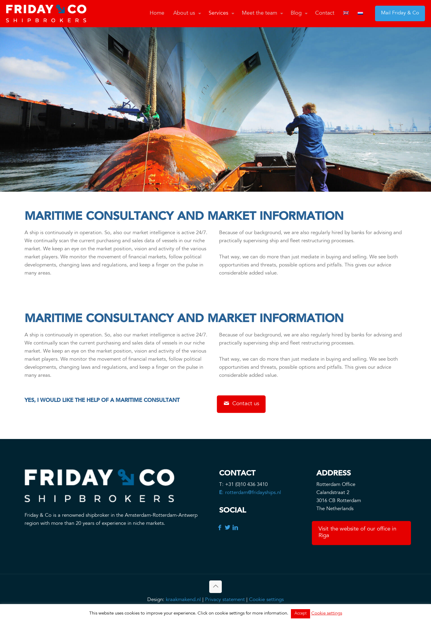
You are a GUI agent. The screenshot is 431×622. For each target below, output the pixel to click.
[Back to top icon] (215, 586)
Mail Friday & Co (400, 13)
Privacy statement (225, 600)
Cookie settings (266, 600)
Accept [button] (300, 614)
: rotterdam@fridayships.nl (250, 493)
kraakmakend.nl (183, 600)
